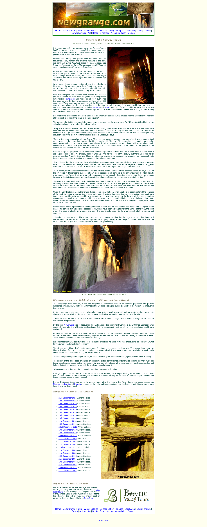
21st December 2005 (67, 453)
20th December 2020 (67, 409)
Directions (104, 33)
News (139, 30)
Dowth (75, 33)
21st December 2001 (67, 471)
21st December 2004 (67, 459)
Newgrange (70, 99)
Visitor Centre (69, 30)
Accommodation (118, 33)
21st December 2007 (67, 444)
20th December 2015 (67, 415)
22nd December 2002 (67, 468)
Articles (82, 33)
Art (89, 33)
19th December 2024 (67, 401)
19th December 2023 (67, 404)
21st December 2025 (67, 398)
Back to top (103, 521)
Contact (131, 33)
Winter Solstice (91, 30)
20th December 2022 (67, 407)
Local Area (130, 30)
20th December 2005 (67, 456)
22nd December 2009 (67, 436)
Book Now (88, 498)
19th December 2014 (67, 418)
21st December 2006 (67, 450)
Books (95, 33)
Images (119, 30)
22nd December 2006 (67, 447)
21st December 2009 (67, 439)
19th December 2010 (67, 430)
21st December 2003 (67, 465)
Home (58, 30)
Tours (79, 30)
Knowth (146, 30)
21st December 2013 (67, 421)
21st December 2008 (67, 441)
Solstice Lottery (107, 30)
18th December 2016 (67, 412)
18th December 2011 (67, 424)
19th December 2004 (67, 462)
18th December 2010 (67, 433)
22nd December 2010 (67, 427)
